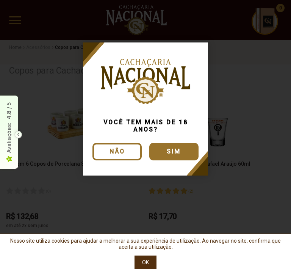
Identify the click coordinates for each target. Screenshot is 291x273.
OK (145, 262)
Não (117, 151)
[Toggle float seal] (18, 134)
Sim (174, 151)
